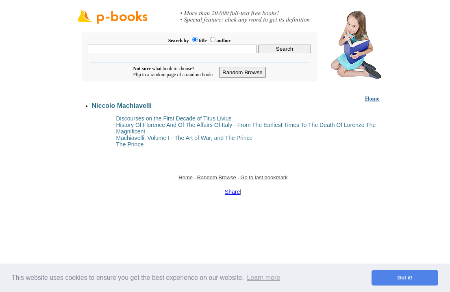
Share (232, 192)
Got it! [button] (405, 278)
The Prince (130, 144)
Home (372, 99)
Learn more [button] (263, 277)
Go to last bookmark (263, 177)
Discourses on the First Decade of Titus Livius (174, 118)
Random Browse (216, 177)
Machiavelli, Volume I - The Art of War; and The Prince (184, 138)
